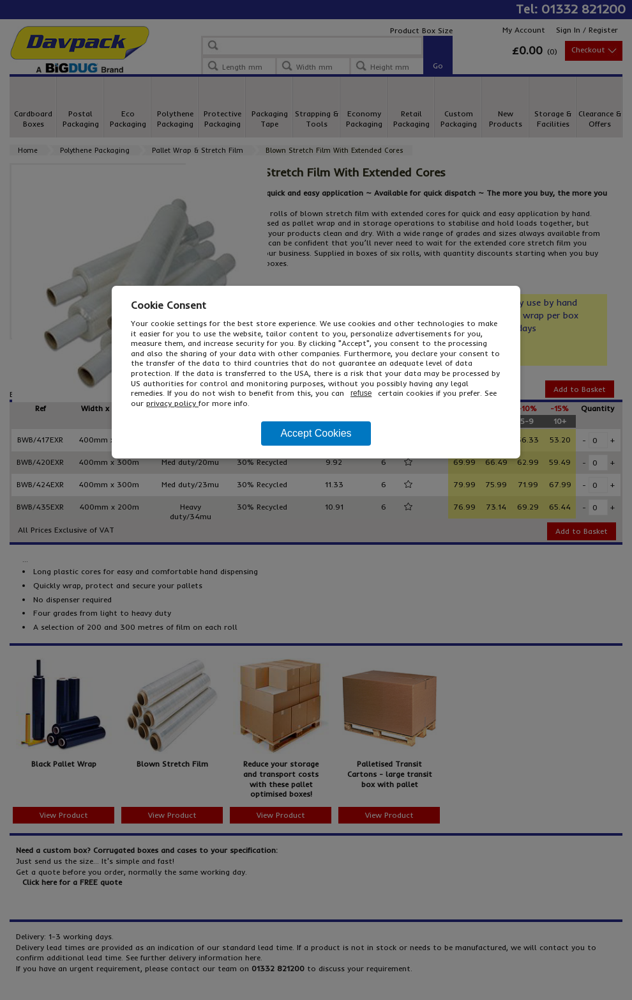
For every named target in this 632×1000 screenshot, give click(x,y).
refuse (361, 393)
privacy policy (172, 403)
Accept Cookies (315, 433)
